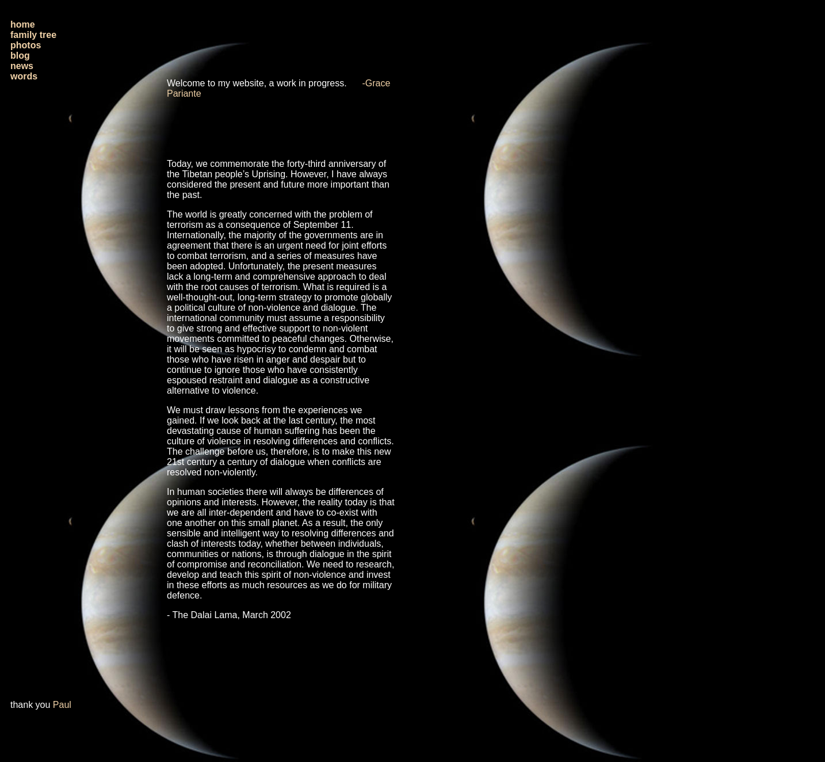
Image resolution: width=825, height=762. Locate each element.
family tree (33, 35)
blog (20, 55)
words (23, 76)
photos (25, 45)
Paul (62, 705)
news (21, 66)
